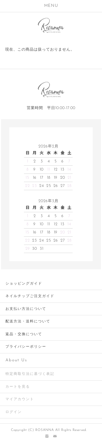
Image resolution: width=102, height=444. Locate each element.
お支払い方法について (25, 309)
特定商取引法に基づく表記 (29, 374)
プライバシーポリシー (25, 347)
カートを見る (17, 386)
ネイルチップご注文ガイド (29, 296)
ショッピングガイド (23, 283)
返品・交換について (23, 334)
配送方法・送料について (27, 321)
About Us (16, 360)
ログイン (13, 412)
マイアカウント (19, 399)
